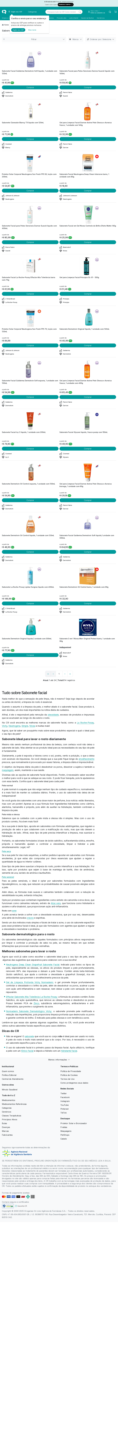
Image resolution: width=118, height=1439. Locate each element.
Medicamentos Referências (14, 1104)
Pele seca (6, 851)
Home (6, 25)
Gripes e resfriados (9, 18)
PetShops (64, 1135)
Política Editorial (9, 1075)
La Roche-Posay (85, 722)
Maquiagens (65, 1131)
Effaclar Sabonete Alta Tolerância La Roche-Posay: (32, 997)
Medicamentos (8, 1100)
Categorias (7, 1108)
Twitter (63, 1093)
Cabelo (63, 1139)
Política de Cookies (69, 1075)
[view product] (30, 60)
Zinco (36, 1003)
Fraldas (63, 1127)
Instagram (65, 1101)
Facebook (65, 1097)
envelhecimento (86, 759)
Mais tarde (32, 30)
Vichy (4, 726)
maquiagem (7, 770)
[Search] (80, 11)
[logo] (4, 12)
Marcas (5, 1131)
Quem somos (8, 1071)
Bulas (4, 1123)
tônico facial (27, 1051)
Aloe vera (56, 903)
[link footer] (8, 1206)
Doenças (6, 1127)
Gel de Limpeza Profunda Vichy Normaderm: (30, 982)
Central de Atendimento (12, 1079)
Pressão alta (61, 18)
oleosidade (53, 714)
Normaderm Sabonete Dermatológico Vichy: (29, 1011)
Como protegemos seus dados (74, 1083)
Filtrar (34, 39)
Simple (25, 726)
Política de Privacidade (70, 1071)
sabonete (29, 1036)
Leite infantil (73, 18)
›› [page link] (70, 674)
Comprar (30, 87)
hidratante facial (69, 1051)
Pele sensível (8, 877)
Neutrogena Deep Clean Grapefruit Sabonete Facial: (33, 964)
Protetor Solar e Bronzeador (73, 1123)
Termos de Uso (67, 1079)
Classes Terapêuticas (11, 1115)
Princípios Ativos (9, 1119)
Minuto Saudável (9, 1089)
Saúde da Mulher (87, 18)
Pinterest (64, 1109)
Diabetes (50, 18)
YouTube (64, 1105)
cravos (30, 918)
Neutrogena (14, 726)
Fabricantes (7, 1135)
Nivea (32, 726)
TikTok (63, 1113)
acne (14, 910)
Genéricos (101, 18)
